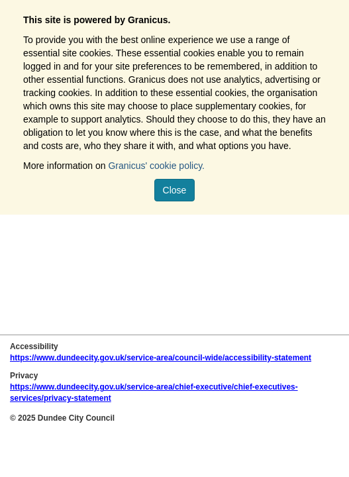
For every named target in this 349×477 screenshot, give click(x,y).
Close (175, 190)
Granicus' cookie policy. (156, 165)
